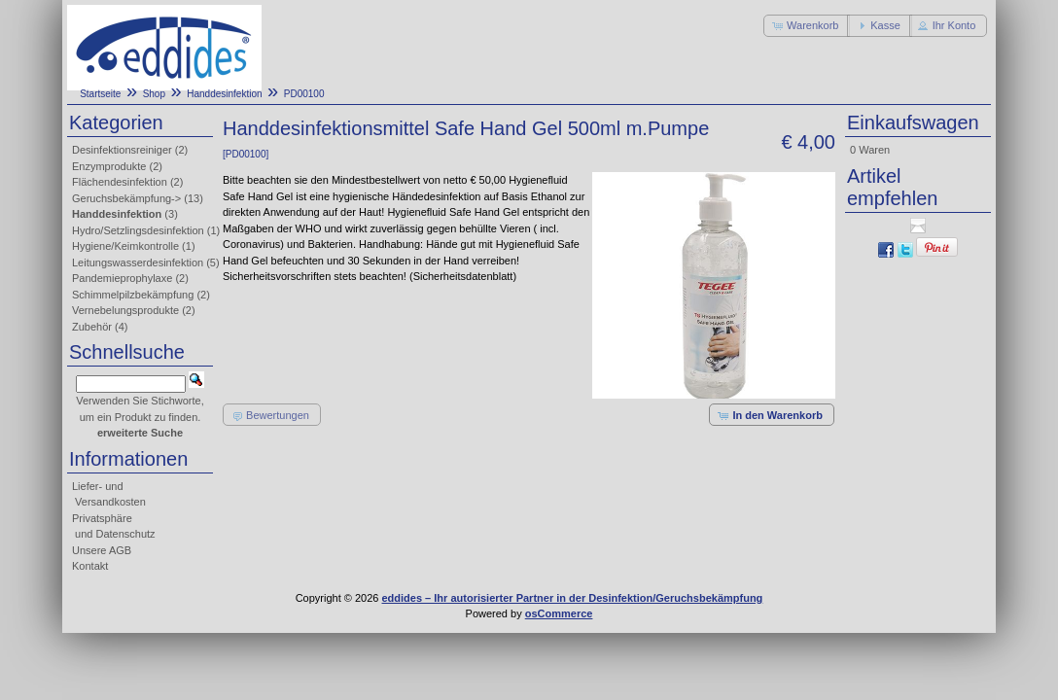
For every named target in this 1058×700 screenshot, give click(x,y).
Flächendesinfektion (119, 182)
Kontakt (90, 566)
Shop (154, 93)
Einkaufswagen (913, 122)
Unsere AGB (101, 550)
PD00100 (304, 93)
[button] (806, 26)
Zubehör (92, 326)
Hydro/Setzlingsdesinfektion (138, 230)
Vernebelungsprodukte (125, 310)
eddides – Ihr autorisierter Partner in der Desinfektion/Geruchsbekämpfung (572, 598)
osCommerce (559, 613)
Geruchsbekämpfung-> (126, 198)
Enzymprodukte (109, 166)
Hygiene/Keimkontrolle (125, 246)
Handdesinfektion (224, 93)
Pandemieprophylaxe (122, 278)
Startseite (100, 93)
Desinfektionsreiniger (122, 150)
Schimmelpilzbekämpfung (133, 294)
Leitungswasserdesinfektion (137, 262)
